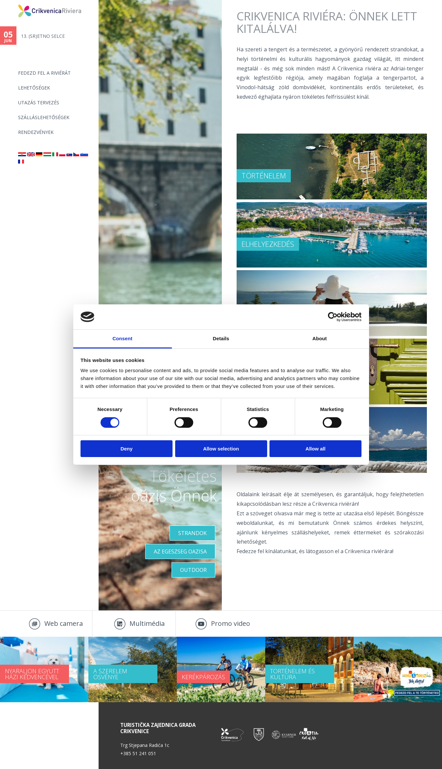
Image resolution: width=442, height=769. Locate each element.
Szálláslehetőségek (43, 117)
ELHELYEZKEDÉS (268, 244)
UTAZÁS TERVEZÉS (38, 102)
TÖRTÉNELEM (264, 175)
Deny (127, 448)
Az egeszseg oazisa (180, 551)
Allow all (316, 448)
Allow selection (221, 448)
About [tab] (320, 338)
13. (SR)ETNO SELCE (43, 36)
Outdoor (193, 570)
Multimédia (147, 623)
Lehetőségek (34, 88)
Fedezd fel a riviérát (44, 73)
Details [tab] (221, 338)
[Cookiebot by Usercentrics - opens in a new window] (332, 317)
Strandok (192, 533)
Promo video (230, 623)
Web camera (63, 623)
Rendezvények (36, 132)
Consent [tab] (122, 338)
